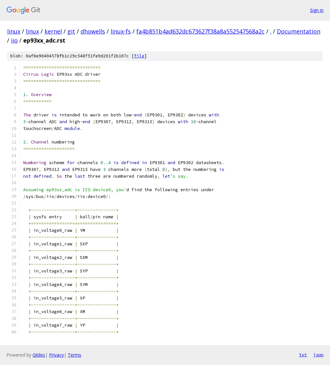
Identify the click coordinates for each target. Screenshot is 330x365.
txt (303, 355)
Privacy (56, 355)
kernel (53, 31)
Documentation (298, 31)
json (318, 355)
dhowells (93, 31)
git (71, 31)
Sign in (317, 10)
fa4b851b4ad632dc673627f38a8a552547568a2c (200, 31)
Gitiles (39, 355)
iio (14, 40)
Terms (74, 355)
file (139, 56)
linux (13, 31)
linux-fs (121, 31)
